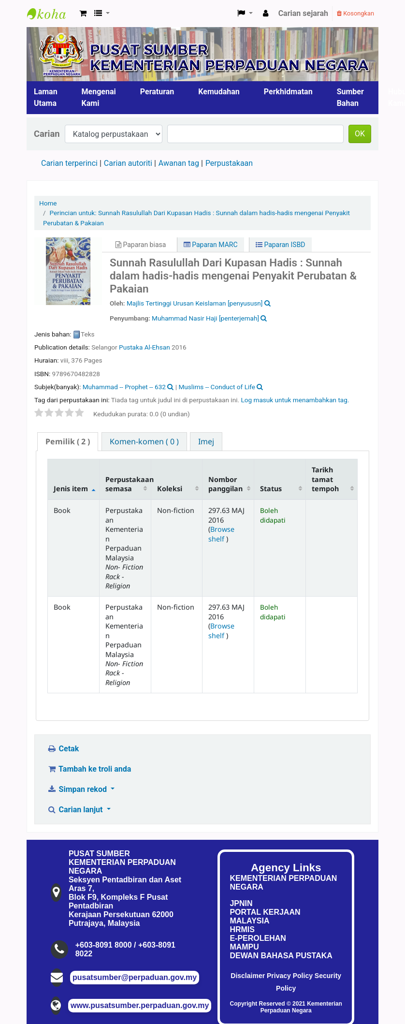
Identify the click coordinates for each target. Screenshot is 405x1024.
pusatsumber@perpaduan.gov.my (134, 977)
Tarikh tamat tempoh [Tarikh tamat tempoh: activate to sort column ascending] (325, 479)
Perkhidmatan (288, 91)
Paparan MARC (211, 245)
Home (48, 203)
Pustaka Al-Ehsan (144, 347)
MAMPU (244, 947)
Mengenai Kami (99, 97)
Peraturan (157, 91)
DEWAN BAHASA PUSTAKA (281, 955)
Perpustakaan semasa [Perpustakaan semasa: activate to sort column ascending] (128, 484)
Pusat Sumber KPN (51, 13)
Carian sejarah (303, 13)
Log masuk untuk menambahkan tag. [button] (295, 400)
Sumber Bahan (350, 97)
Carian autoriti (128, 163)
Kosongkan (355, 13)
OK (360, 133)
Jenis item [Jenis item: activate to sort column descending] (71, 488)
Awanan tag (179, 163)
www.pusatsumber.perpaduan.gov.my (140, 1005)
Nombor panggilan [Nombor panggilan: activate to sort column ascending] (225, 484)
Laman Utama (46, 97)
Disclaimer (248, 976)
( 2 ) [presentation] (67, 441)
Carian (47, 134)
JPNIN (241, 903)
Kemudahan (219, 91)
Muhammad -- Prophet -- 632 (124, 387)
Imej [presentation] (206, 441)
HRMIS (242, 929)
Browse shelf (221, 534)
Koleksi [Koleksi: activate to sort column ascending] (169, 488)
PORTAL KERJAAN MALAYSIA (265, 916)
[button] (82, 13)
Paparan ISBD (280, 245)
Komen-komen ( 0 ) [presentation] (144, 441)
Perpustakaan (229, 163)
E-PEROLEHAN (258, 938)
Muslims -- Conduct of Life (216, 387)
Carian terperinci (69, 163)
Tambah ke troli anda (89, 769)
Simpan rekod (78, 789)
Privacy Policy (290, 976)
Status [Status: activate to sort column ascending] (271, 488)
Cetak (63, 748)
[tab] (67, 441)
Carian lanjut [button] (75, 809)
